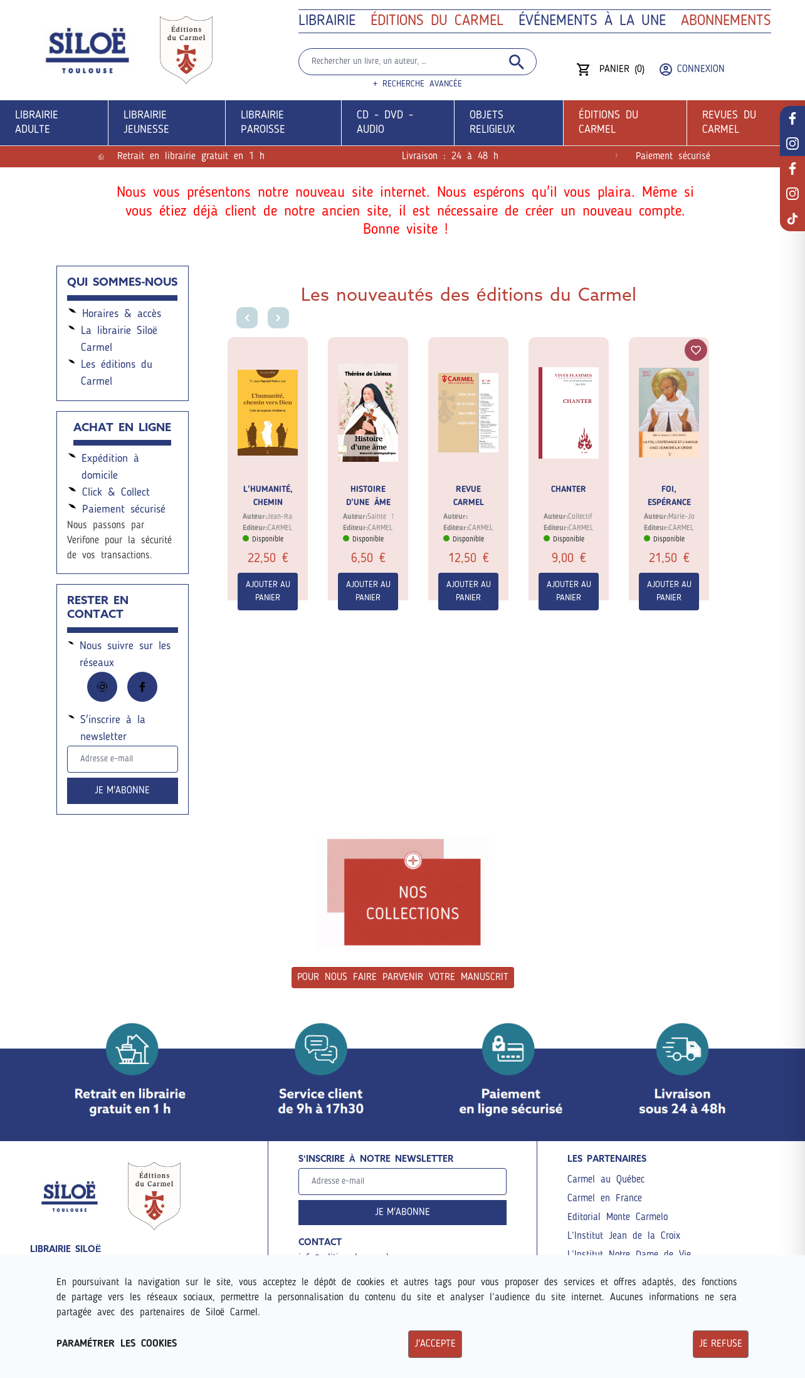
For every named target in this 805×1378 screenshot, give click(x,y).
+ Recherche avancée (417, 84)
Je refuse (720, 1344)
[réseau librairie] (792, 118)
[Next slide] (280, 319)
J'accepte (435, 1344)
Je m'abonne (122, 791)
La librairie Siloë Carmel (112, 338)
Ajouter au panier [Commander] (268, 591)
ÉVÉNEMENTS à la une (592, 21)
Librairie (326, 21)
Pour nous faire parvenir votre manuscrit (402, 978)
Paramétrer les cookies (116, 1344)
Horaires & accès (114, 313)
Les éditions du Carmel (109, 372)
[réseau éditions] (792, 168)
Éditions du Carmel (437, 21)
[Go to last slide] (245, 319)
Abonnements (726, 21)
